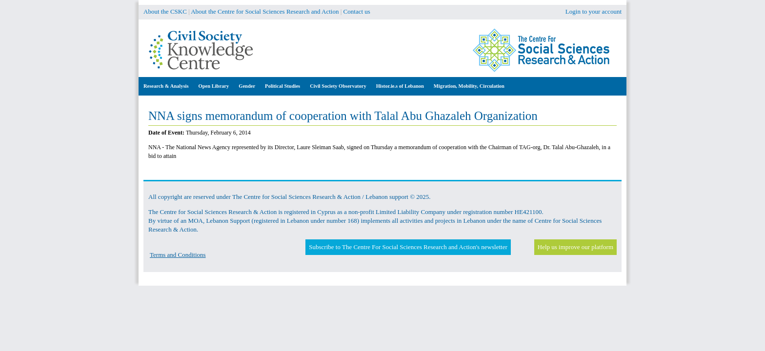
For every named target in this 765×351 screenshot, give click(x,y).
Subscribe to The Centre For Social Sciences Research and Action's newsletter (408, 247)
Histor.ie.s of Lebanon (400, 86)
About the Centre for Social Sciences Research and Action (265, 11)
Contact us (356, 11)
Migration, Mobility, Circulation (469, 86)
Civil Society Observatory (338, 86)
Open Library (214, 86)
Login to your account (593, 11)
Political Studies (282, 86)
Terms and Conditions (178, 254)
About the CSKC (165, 11)
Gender (247, 86)
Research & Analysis (166, 86)
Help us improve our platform (575, 247)
